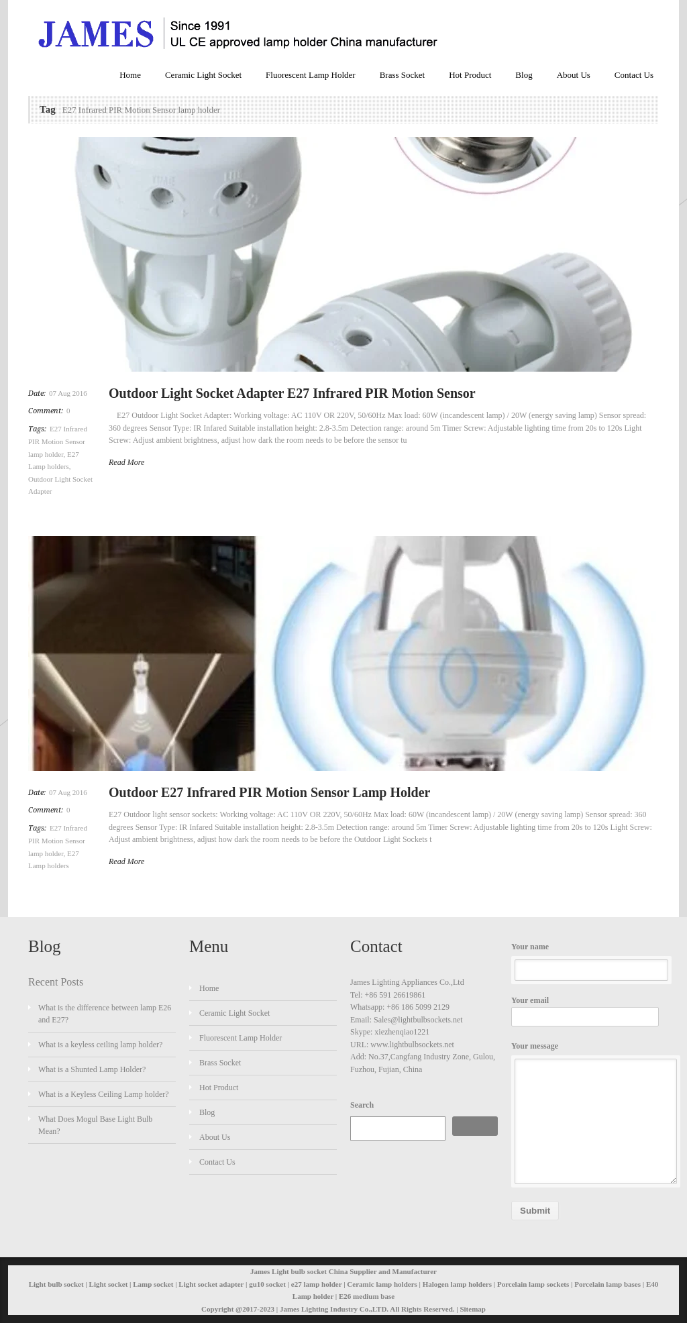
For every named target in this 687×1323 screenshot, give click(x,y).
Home (130, 75)
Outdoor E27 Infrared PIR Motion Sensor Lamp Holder (269, 792)
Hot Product (470, 75)
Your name (585, 962)
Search (362, 1105)
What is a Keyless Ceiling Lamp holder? (103, 1094)
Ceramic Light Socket (203, 75)
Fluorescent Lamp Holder (311, 75)
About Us (573, 75)
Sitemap (473, 1309)
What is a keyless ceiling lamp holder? (100, 1044)
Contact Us (634, 75)
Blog (523, 75)
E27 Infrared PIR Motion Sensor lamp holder (57, 441)
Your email (585, 1011)
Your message (585, 1113)
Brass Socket (402, 75)
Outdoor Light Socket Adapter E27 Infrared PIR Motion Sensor (292, 393)
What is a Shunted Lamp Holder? (92, 1069)
